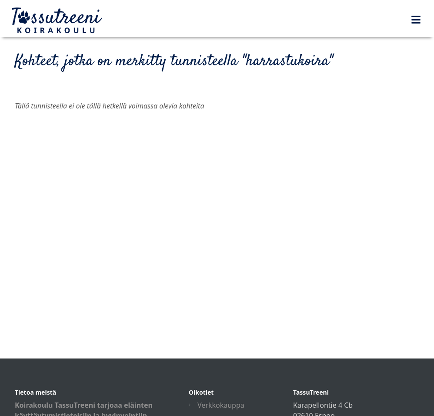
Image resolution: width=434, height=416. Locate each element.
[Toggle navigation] (416, 20)
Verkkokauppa (220, 405)
